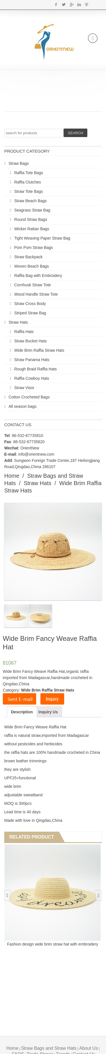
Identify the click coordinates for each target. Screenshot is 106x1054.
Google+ (71, 4)
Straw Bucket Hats (30, 341)
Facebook (56, 4)
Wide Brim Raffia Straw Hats (39, 350)
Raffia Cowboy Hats (31, 378)
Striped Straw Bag (30, 313)
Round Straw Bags (30, 219)
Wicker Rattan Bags (31, 229)
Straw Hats (18, 322)
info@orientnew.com (36, 454)
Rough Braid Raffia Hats (35, 369)
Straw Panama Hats (31, 359)
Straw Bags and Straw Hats (49, 1048)
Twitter (63, 4)
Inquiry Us (48, 712)
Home (11, 476)
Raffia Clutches (27, 182)
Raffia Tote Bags (28, 172)
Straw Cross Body (30, 303)
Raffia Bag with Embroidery (38, 275)
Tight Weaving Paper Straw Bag (42, 238)
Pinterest (86, 4)
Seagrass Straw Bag (32, 210)
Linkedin (79, 4)
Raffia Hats (24, 331)
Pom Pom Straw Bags (33, 247)
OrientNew (29, 448)
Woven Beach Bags (31, 266)
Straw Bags (18, 163)
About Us (88, 1048)
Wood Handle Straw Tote (36, 294)
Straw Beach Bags (30, 201)
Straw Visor (24, 387)
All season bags (22, 406)
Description (22, 712)
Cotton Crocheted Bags (29, 397)
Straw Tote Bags (28, 191)
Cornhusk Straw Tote (32, 285)
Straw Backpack (28, 257)
